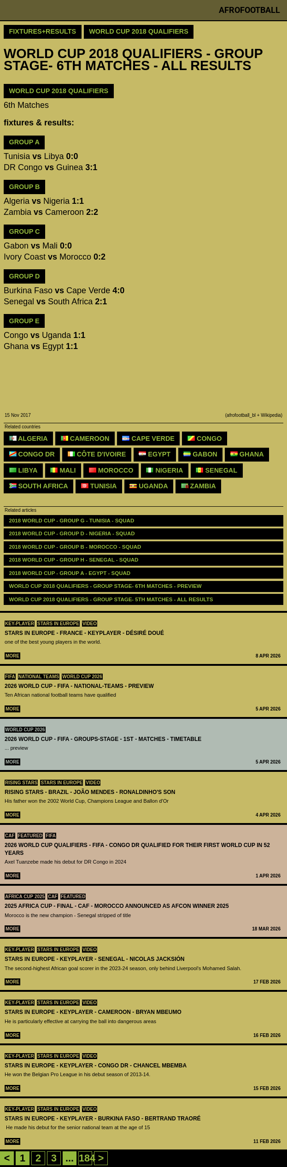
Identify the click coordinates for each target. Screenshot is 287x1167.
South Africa (38, 486)
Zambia (198, 486)
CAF (10, 835)
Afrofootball (249, 10)
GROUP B (24, 186)
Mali (63, 470)
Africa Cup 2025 (25, 896)
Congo (204, 438)
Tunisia (99, 486)
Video (89, 623)
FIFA (10, 676)
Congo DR (32, 454)
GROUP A (24, 142)
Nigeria (164, 470)
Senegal (216, 470)
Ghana (247, 454)
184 (87, 1158)
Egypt (154, 454)
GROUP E (24, 321)
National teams (38, 676)
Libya (23, 470)
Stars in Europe (58, 623)
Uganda (148, 486)
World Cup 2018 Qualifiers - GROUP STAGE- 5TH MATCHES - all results (111, 599)
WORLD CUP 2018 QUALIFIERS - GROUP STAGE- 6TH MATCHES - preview (105, 586)
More (12, 655)
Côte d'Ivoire (97, 454)
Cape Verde (148, 438)
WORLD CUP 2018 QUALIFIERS (59, 91)
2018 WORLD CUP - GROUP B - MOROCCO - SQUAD (75, 547)
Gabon (200, 454)
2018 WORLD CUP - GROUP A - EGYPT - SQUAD (70, 573)
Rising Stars (21, 782)
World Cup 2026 (82, 676)
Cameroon (85, 438)
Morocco (111, 470)
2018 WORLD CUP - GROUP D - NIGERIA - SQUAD (72, 533)
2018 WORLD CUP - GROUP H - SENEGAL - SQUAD (74, 560)
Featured (30, 835)
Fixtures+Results (42, 31)
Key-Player (19, 623)
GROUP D (24, 276)
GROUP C (24, 231)
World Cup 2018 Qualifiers (138, 31)
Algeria (28, 438)
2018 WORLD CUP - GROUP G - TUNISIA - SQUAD (72, 520)
